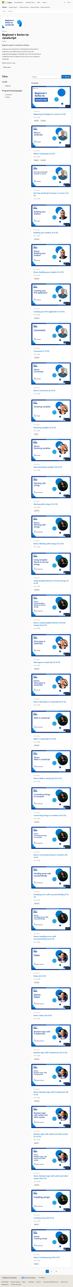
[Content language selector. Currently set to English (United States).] (9, 1277)
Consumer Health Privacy (50, 1282)
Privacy (38, 1282)
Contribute (31, 1282)
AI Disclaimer (5, 1282)
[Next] (56, 1271)
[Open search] (64, 2)
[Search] (46, 77)
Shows (10, 11)
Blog (23, 1282)
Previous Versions (15, 1282)
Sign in (69, 2)
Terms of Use (64, 1282)
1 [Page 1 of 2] (47, 1271)
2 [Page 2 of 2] (51, 1271)
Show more (7, 67)
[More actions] (69, 11)
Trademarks (4, 1284)
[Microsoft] (3, 2)
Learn (4, 11)
